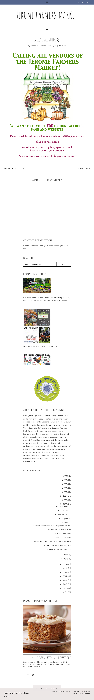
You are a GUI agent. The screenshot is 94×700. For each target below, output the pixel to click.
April (66, 559)
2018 (65, 564)
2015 (65, 576)
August (65, 518)
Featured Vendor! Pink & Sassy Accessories (51, 525)
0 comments (83, 168)
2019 (65, 504)
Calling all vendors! (47, 40)
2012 (65, 588)
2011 (65, 592)
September (63, 514)
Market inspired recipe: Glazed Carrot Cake (51, 658)
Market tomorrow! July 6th (59, 549)
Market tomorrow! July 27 (59, 529)
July (66, 522)
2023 (64, 488)
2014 (65, 580)
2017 (65, 568)
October (64, 510)
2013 (65, 584)
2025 (64, 480)
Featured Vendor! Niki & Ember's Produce (52, 541)
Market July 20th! (63, 537)
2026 (65, 476)
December (64, 506)
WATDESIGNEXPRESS (81, 693)
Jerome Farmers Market (47, 15)
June (65, 555)
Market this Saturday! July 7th (57, 545)
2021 (65, 496)
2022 (64, 492)
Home (6, 696)
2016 (65, 572)
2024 (64, 484)
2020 (64, 500)
